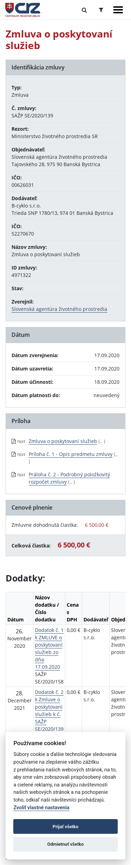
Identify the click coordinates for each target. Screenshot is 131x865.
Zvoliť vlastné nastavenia (41, 808)
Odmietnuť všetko (65, 844)
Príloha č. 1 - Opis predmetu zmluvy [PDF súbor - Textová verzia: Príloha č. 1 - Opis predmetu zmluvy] (70, 454)
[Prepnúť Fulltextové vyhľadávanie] (84, 9)
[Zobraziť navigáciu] (118, 9)
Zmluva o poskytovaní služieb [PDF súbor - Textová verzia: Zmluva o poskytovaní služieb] (63, 441)
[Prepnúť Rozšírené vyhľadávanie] (101, 9)
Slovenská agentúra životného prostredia (59, 309)
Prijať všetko (66, 826)
